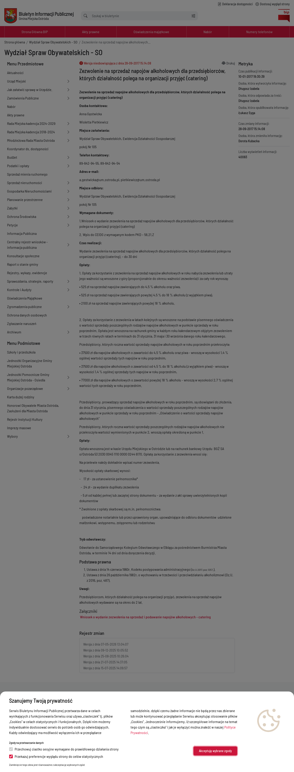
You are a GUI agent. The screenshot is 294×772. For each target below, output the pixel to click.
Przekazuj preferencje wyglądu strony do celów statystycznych (56, 756)
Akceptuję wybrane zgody (215, 751)
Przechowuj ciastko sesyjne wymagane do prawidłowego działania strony (64, 749)
